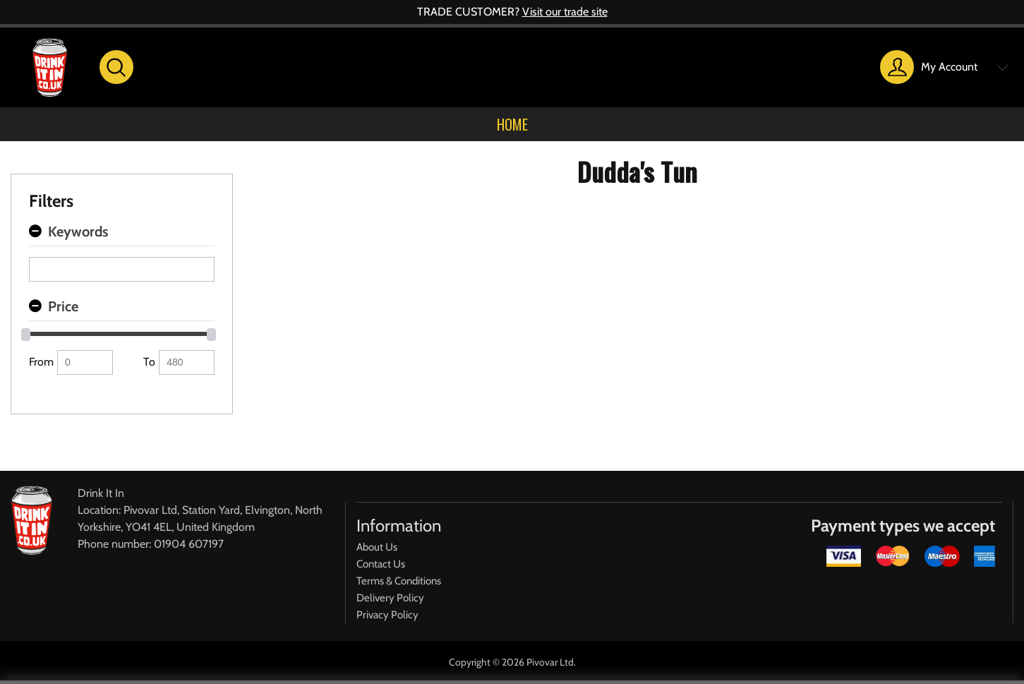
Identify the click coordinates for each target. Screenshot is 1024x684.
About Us (376, 547)
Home (512, 124)
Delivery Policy (390, 598)
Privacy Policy (387, 614)
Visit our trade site (565, 11)
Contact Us (380, 564)
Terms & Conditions (398, 581)
